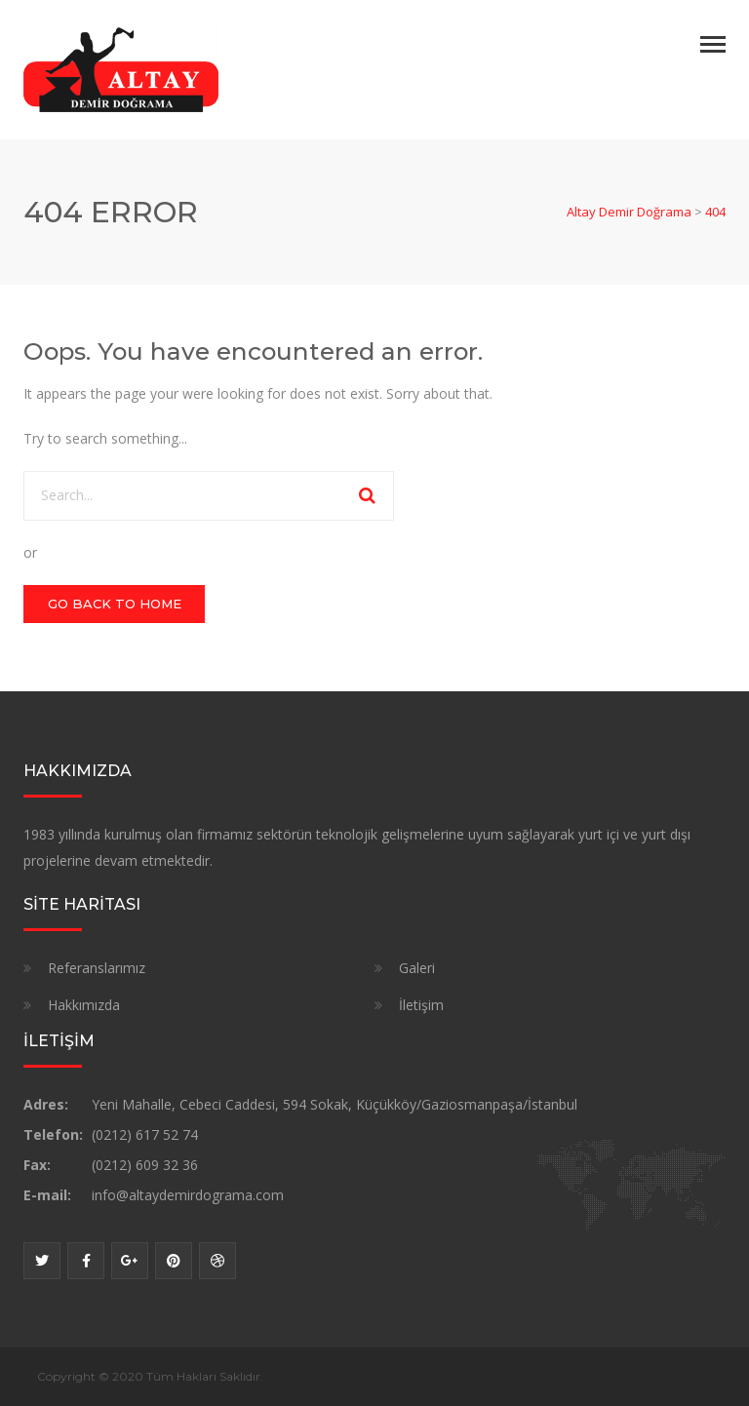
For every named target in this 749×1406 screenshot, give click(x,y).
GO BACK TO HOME (114, 603)
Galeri (417, 967)
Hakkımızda (84, 1005)
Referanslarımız (96, 967)
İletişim (421, 1005)
